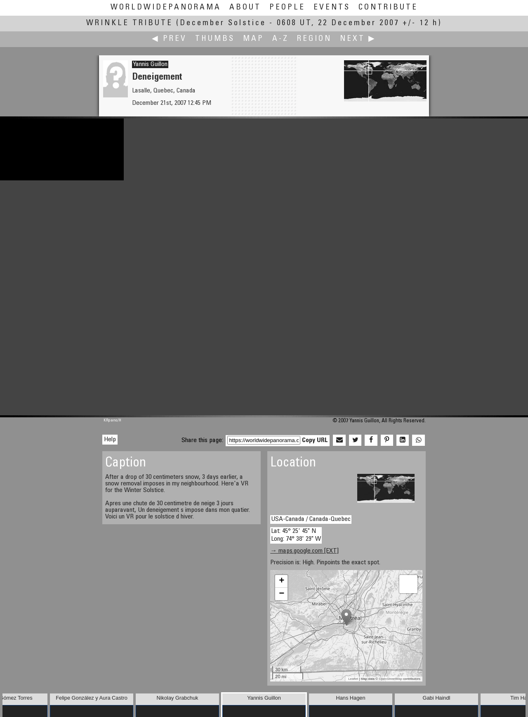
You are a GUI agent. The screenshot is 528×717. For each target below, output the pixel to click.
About (245, 8)
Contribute (388, 8)
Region (314, 39)
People (287, 8)
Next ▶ (358, 39)
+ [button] (281, 581)
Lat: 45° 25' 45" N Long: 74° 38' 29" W (296, 535)
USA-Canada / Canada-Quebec (311, 519)
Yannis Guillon (150, 64)
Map (253, 39)
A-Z (280, 39)
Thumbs (215, 39)
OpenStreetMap (390, 679)
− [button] (281, 594)
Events (332, 8)
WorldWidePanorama (166, 8)
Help (110, 439)
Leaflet (353, 679)
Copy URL (315, 440)
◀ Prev (169, 39)
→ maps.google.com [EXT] (304, 551)
